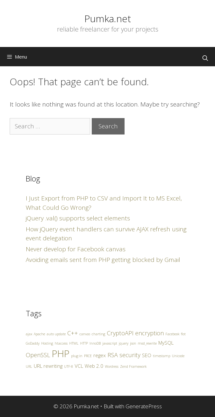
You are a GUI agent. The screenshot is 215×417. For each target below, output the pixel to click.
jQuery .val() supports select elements (78, 218)
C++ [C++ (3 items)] (72, 333)
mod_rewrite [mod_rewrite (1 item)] (147, 343)
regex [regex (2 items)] (99, 355)
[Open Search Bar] (205, 58)
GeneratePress (144, 406)
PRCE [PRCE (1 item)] (88, 356)
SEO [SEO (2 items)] (146, 355)
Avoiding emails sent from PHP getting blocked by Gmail (103, 259)
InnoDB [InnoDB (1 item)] (95, 343)
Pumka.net (107, 18)
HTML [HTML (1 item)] (74, 343)
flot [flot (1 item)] (183, 334)
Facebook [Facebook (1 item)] (172, 334)
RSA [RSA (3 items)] (113, 355)
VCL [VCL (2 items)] (79, 366)
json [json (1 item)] (133, 343)
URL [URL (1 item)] (29, 366)
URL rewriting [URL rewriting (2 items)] (48, 366)
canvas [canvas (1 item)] (84, 334)
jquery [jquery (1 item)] (123, 343)
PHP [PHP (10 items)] (61, 353)
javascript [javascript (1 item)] (109, 343)
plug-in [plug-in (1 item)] (76, 356)
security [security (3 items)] (129, 355)
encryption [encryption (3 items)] (149, 333)
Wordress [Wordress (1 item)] (111, 366)
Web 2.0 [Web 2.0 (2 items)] (94, 366)
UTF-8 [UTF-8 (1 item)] (68, 366)
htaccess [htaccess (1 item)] (61, 343)
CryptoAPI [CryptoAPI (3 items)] (120, 333)
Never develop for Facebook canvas (76, 249)
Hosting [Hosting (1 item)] (47, 343)
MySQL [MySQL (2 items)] (165, 342)
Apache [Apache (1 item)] (39, 334)
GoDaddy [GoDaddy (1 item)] (33, 343)
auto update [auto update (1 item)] (56, 334)
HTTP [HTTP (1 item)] (84, 343)
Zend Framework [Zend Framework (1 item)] (133, 366)
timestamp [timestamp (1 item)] (161, 356)
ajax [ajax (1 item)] (29, 334)
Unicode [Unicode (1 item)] (178, 356)
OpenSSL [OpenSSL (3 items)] (38, 355)
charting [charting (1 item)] (98, 334)
